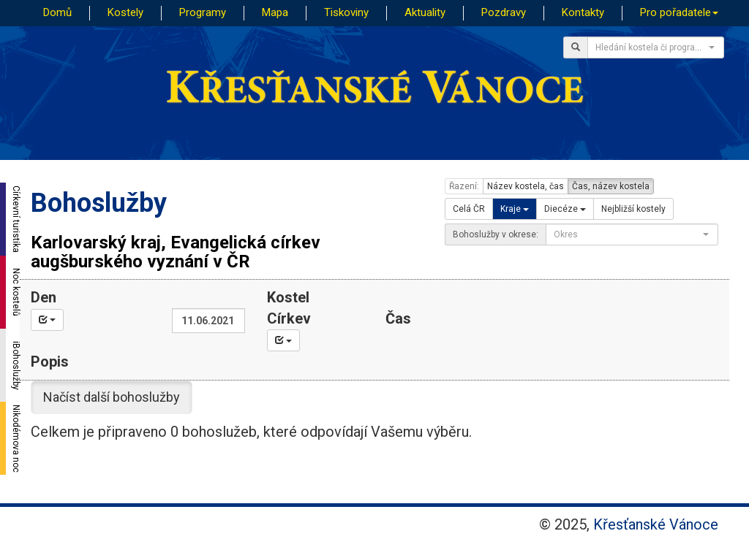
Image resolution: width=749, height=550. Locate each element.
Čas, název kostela (611, 186)
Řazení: (464, 186)
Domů (57, 12)
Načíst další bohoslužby (111, 397)
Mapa (275, 12)
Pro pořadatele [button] (679, 12)
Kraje (514, 209)
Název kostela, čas (525, 186)
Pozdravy (503, 12)
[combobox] (655, 47)
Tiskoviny (346, 12)
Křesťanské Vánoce (655, 524)
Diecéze (565, 209)
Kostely (125, 12)
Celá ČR (469, 209)
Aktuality (424, 12)
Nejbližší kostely (633, 209)
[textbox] (651, 47)
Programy (202, 12)
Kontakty (583, 12)
